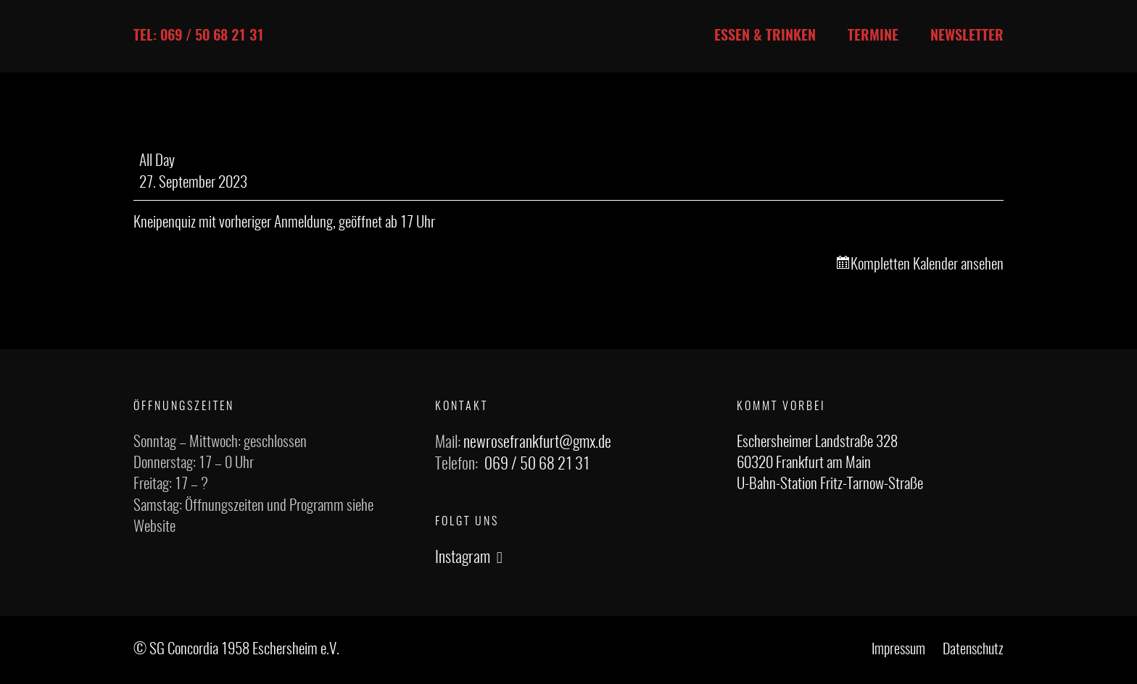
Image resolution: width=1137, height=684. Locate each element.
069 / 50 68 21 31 (537, 464)
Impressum (898, 650)
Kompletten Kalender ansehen (927, 264)
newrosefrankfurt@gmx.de (537, 443)
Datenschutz (973, 650)
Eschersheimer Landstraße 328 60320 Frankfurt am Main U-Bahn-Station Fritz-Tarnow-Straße (830, 464)
